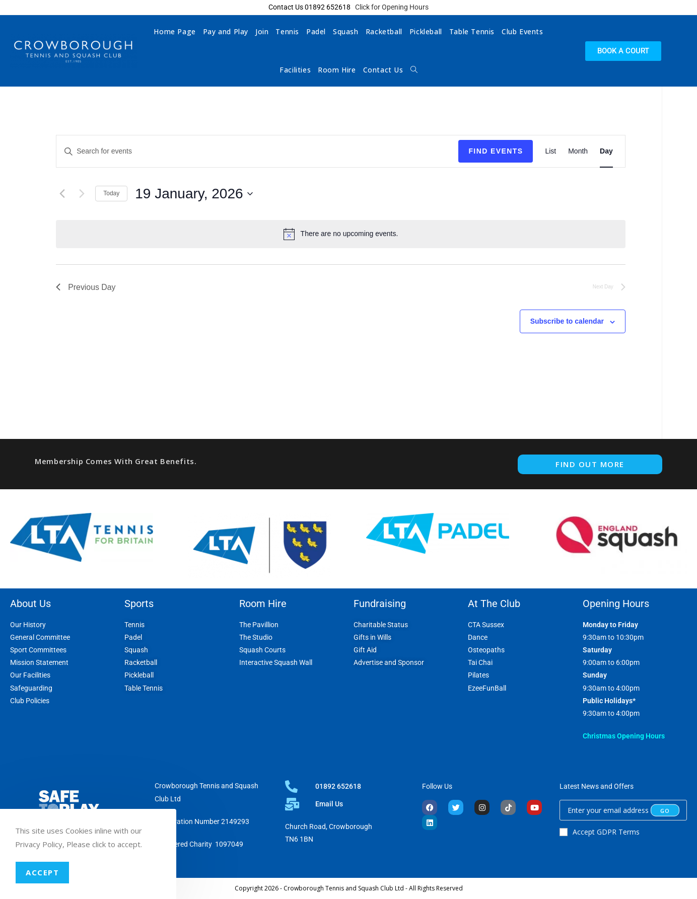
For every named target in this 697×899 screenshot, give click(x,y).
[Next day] (82, 194)
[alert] (340, 234)
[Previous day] (62, 194)
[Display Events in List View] (550, 151)
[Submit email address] (665, 810)
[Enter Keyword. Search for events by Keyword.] (257, 151)
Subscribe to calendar (567, 322)
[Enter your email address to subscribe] (623, 810)
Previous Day (86, 287)
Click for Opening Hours (392, 7)
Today (111, 193)
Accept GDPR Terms (600, 832)
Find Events (495, 151)
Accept (42, 872)
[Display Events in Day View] (606, 151)
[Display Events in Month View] (578, 151)
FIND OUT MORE (589, 464)
